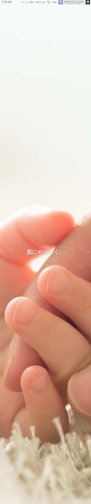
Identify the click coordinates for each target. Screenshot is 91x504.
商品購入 (55, 2)
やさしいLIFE (49, 2)
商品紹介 (32, 2)
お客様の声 (38, 2)
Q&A (44, 2)
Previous (3, 252)
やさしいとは (24, 2)
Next (88, 252)
